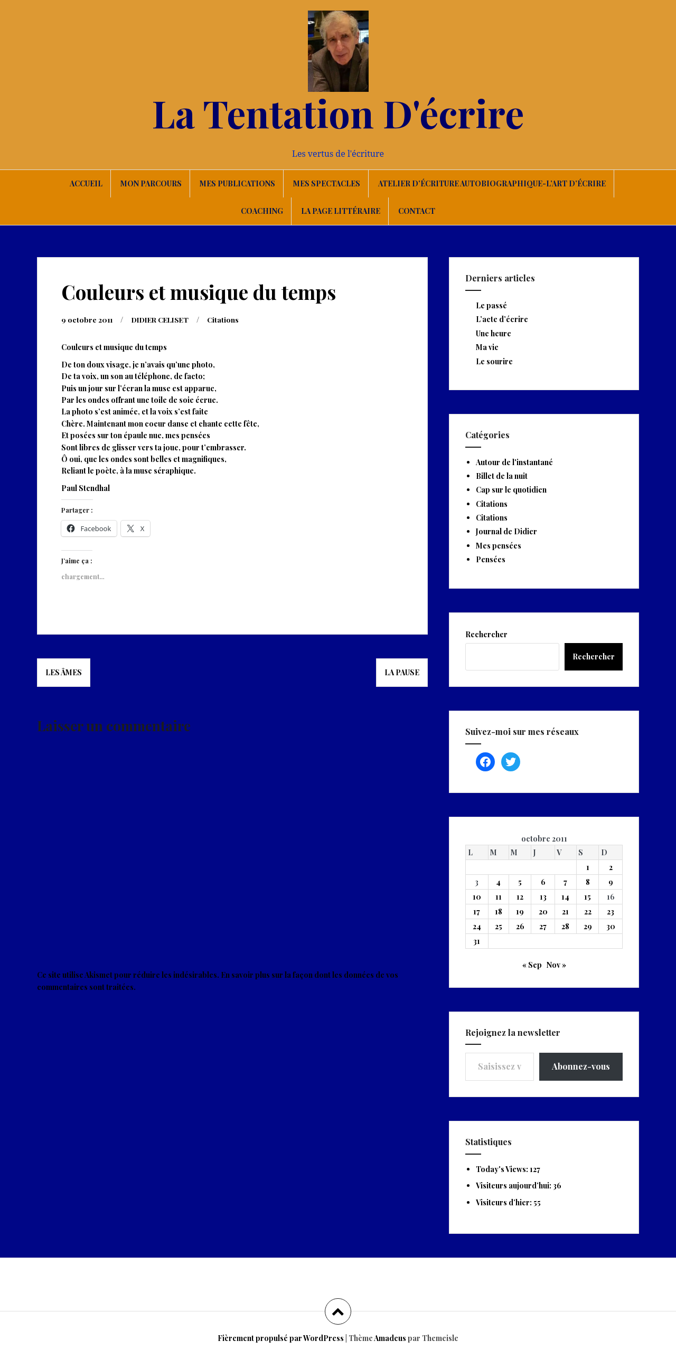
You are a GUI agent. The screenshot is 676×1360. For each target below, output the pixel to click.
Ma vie (487, 347)
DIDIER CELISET (164, 319)
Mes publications (237, 183)
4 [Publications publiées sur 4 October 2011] (498, 882)
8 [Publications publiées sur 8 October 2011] (588, 882)
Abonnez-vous (581, 1066)
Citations (230, 319)
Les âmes (63, 672)
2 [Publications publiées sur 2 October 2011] (611, 867)
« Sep (532, 965)
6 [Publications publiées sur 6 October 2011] (543, 882)
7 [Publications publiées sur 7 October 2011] (565, 882)
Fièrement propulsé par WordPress (281, 1338)
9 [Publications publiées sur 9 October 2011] (610, 882)
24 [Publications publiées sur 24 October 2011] (477, 926)
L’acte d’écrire (502, 319)
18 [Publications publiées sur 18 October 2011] (498, 911)
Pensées (490, 559)
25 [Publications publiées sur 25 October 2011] (498, 926)
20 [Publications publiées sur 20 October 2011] (543, 911)
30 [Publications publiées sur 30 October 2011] (610, 926)
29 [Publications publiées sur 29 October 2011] (588, 926)
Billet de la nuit (502, 476)
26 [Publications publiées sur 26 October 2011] (520, 926)
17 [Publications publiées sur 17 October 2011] (476, 911)
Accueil (86, 183)
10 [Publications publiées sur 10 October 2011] (477, 897)
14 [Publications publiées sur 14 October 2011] (565, 897)
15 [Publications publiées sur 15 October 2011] (587, 897)
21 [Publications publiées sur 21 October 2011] (565, 911)
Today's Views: (503, 1169)
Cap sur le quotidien (511, 490)
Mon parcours (151, 183)
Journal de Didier (506, 531)
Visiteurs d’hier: (504, 1202)
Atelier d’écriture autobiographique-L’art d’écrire (492, 183)
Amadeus (390, 1338)
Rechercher (486, 634)
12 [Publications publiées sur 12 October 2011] (520, 897)
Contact (416, 211)
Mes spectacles (326, 183)
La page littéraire (340, 211)
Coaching (262, 211)
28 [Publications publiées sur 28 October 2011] (565, 926)
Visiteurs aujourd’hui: (514, 1185)
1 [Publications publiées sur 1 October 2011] (587, 867)
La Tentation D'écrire (338, 112)
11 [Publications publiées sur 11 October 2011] (498, 897)
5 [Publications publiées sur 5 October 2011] (520, 882)
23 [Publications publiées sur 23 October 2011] (610, 911)
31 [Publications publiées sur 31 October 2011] (476, 941)
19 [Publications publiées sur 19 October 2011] (520, 911)
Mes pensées (498, 546)
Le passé (491, 305)
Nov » (556, 965)
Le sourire (494, 361)
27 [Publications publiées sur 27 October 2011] (543, 926)
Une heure (493, 333)
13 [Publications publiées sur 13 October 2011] (543, 897)
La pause (401, 672)
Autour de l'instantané (514, 462)
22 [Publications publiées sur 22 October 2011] (588, 911)
